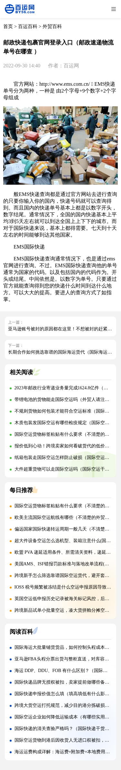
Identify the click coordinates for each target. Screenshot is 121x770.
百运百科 (27, 26)
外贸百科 (52, 26)
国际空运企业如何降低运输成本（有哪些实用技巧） (66, 717)
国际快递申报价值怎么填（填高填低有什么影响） (64, 693)
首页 (8, 26)
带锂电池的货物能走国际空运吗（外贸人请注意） (64, 399)
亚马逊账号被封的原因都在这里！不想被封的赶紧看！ (62, 329)
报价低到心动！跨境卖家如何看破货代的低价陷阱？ (66, 445)
